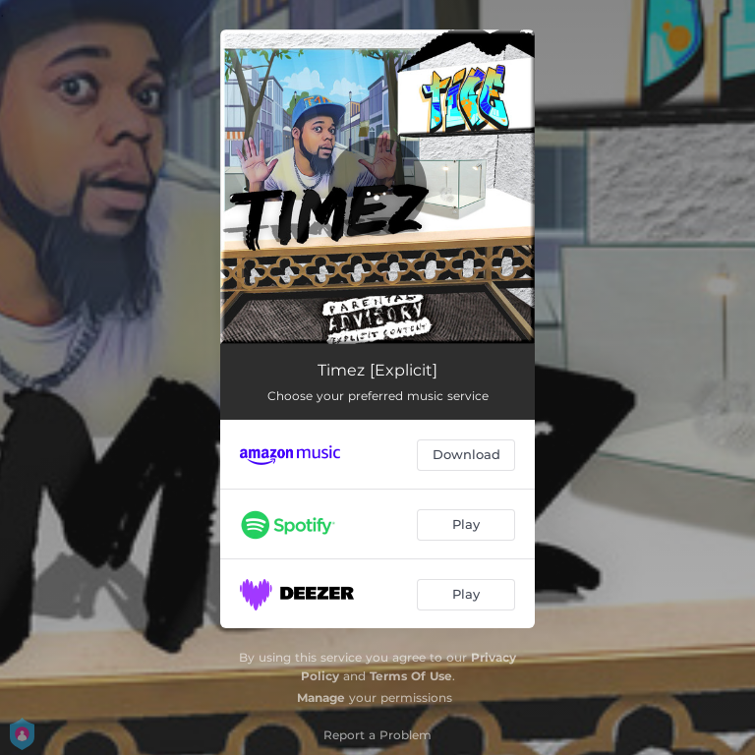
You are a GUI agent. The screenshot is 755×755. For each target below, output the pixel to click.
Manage (321, 697)
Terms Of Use (411, 675)
